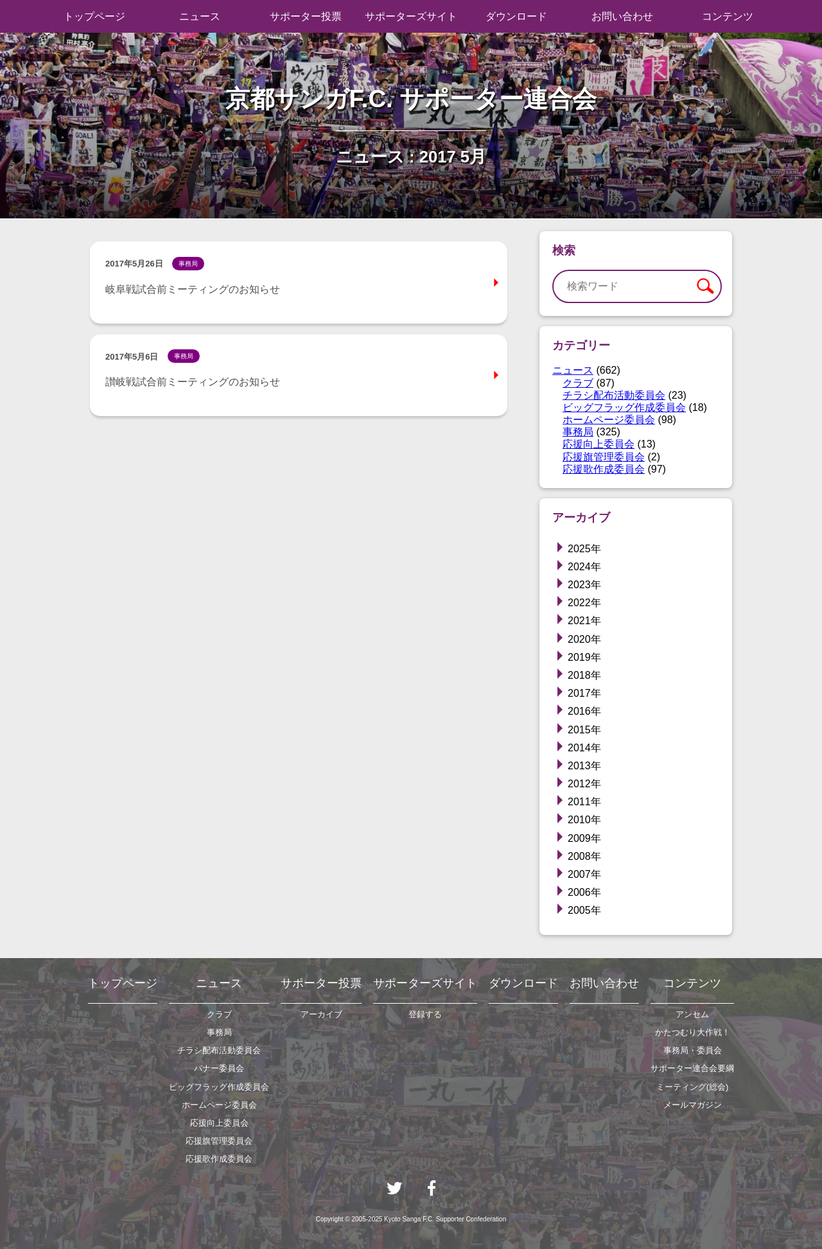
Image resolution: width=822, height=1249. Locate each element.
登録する (425, 1014)
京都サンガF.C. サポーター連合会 (411, 98)
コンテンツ (727, 16)
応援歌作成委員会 (604, 469)
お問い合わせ (622, 16)
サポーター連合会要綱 (692, 1068)
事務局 (578, 431)
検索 (705, 286)
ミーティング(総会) (692, 1087)
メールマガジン (692, 1105)
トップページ (94, 16)
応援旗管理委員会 (604, 456)
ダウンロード (516, 16)
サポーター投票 (306, 16)
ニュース (199, 16)
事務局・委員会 (692, 1050)
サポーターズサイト (411, 16)
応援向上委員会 (598, 444)
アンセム (692, 1014)
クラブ (578, 383)
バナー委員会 (219, 1068)
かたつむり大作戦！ (692, 1032)
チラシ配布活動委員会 (614, 395)
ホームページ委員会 (609, 419)
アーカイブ (321, 1014)
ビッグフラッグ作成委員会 (624, 407)
